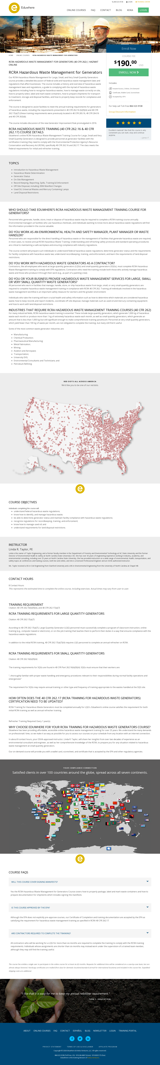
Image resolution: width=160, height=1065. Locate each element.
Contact (105, 10)
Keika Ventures (93, 1057)
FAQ (93, 10)
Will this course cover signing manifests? (34, 882)
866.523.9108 (117, 2)
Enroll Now (129, 48)
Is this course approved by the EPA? (30, 907)
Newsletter (99, 1030)
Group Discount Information (122, 111)
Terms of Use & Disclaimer (80, 1047)
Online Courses (76, 10)
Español (77, 1030)
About (27, 1030)
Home (11, 55)
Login (129, 2)
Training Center (143, 2)
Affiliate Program (108, 1047)
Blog (119, 10)
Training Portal (128, 1030)
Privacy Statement (52, 1047)
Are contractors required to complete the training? (41, 933)
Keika (130, 10)
